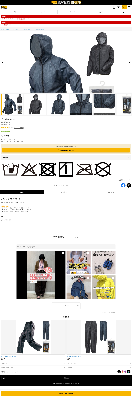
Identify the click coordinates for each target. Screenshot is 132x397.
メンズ (43, 12)
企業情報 (8, 371)
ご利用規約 (69, 367)
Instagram (124, 371)
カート (124, 7)
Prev (2, 62)
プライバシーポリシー (72, 364)
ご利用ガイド (4, 364)
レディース (72, 12)
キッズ (101, 12)
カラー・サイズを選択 (66, 393)
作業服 (14, 12)
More (66, 306)
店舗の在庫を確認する (67, 150)
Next (129, 62)
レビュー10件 (18, 128)
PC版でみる (66, 378)
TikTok (128, 371)
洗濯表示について (123, 180)
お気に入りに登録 (62, 185)
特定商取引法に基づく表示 (7, 367)
